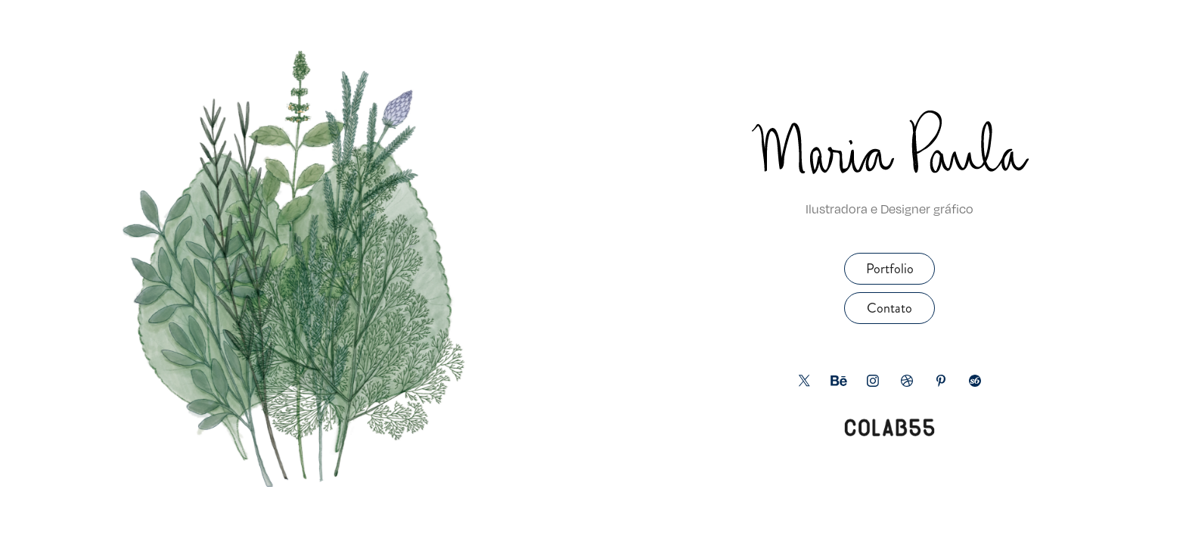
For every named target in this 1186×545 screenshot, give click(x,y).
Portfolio (890, 269)
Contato (889, 308)
